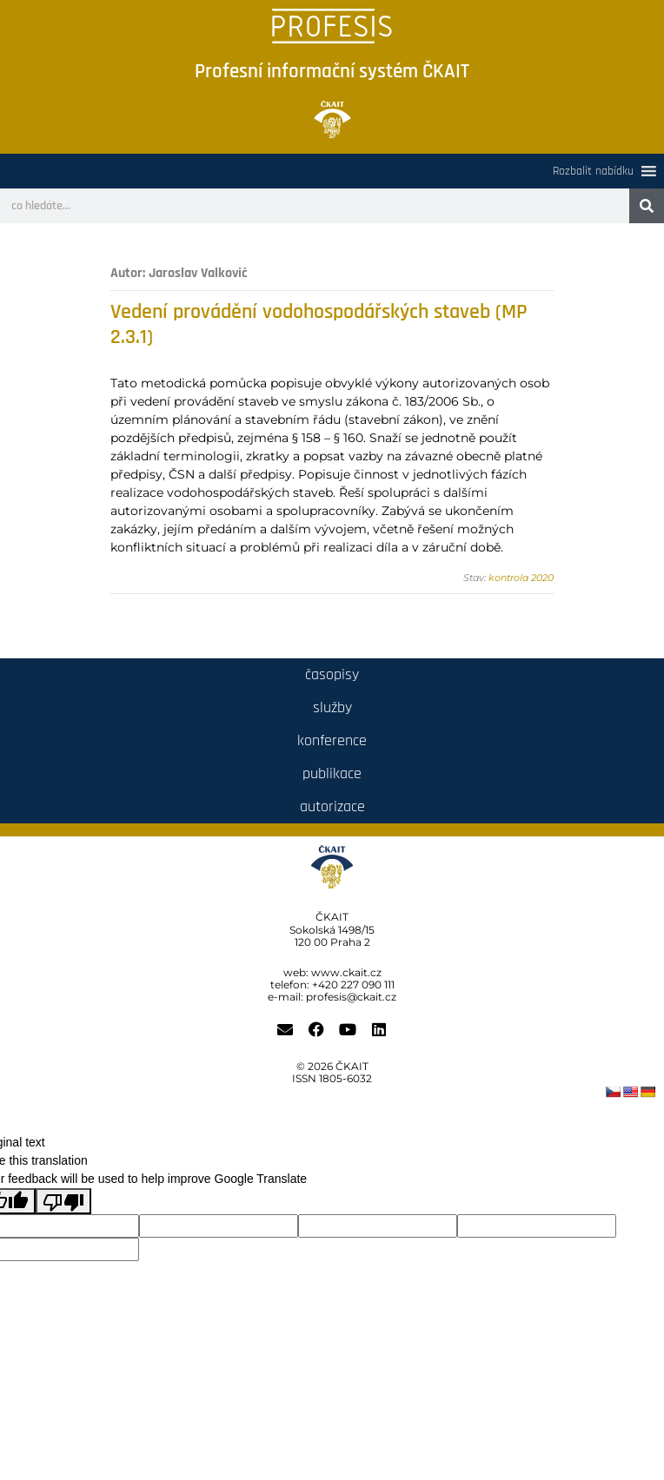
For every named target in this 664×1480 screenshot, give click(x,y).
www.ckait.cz (346, 972)
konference (332, 740)
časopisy (332, 674)
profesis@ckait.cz (351, 996)
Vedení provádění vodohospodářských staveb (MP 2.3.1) (319, 324)
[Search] (646, 205)
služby (332, 707)
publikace (332, 773)
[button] (593, 171)
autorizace (332, 806)
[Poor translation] (63, 1201)
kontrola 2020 (521, 578)
